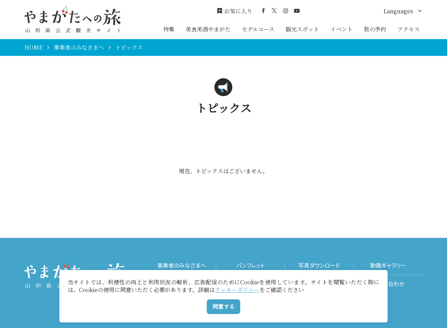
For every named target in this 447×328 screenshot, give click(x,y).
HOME (33, 47)
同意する (223, 307)
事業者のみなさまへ (79, 47)
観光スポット (302, 29)
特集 (169, 29)
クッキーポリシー (237, 290)
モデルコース (258, 29)
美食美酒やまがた (208, 29)
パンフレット (250, 265)
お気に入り (234, 11)
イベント (341, 29)
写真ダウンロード (319, 265)
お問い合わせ (388, 283)
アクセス (408, 29)
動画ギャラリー (388, 265)
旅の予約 (375, 29)
